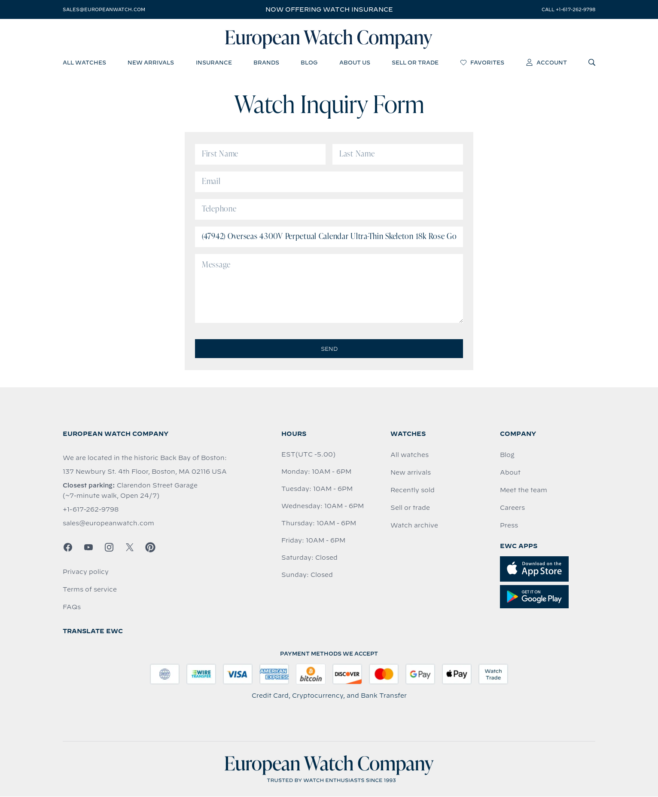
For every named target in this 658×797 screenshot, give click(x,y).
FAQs (72, 607)
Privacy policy (86, 572)
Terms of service (90, 589)
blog (309, 62)
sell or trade (415, 62)
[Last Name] (397, 154)
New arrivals (410, 472)
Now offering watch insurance (329, 9)
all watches (84, 62)
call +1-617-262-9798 (568, 9)
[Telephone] (329, 209)
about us (354, 62)
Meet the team (523, 490)
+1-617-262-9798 (91, 509)
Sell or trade (410, 508)
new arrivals (151, 62)
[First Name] (260, 154)
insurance (214, 62)
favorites (482, 62)
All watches (409, 455)
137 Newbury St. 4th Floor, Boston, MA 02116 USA (145, 472)
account (546, 62)
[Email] (329, 182)
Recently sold (412, 490)
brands (266, 62)
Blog (507, 455)
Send (329, 349)
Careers (512, 508)
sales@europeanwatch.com (104, 9)
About (510, 472)
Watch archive (414, 525)
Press (509, 525)
